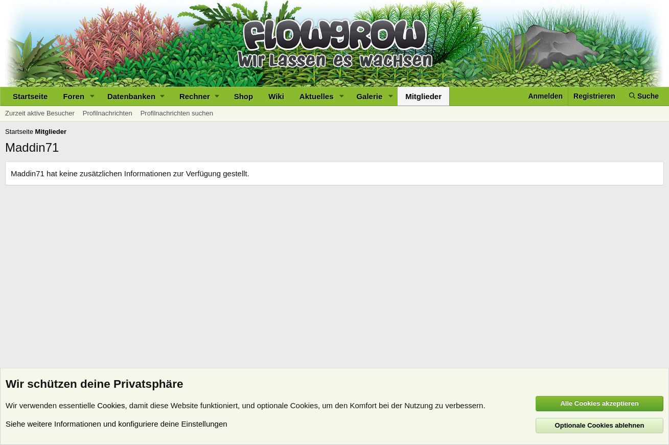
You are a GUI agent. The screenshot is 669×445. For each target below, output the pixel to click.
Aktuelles (316, 96)
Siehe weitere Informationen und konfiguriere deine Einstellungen (116, 423)
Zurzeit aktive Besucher (40, 113)
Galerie (369, 96)
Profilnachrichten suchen (177, 113)
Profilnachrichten (107, 113)
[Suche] (644, 96)
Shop (243, 96)
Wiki (276, 96)
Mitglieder (423, 96)
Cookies (111, 405)
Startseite (30, 96)
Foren (73, 96)
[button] (92, 96)
